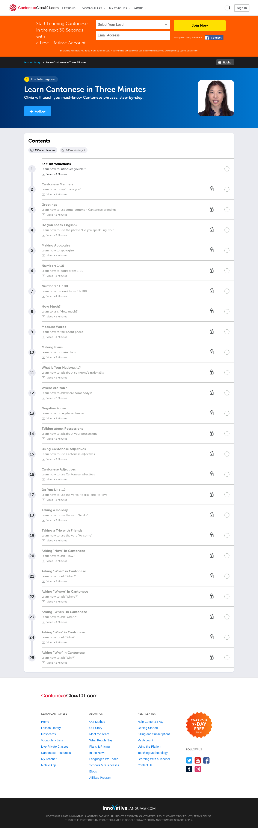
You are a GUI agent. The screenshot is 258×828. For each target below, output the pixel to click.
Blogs (93, 771)
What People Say (100, 740)
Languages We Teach (103, 759)
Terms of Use (103, 51)
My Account (145, 740)
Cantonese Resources (56, 752)
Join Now (200, 25)
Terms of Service (172, 820)
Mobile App (48, 765)
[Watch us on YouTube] (198, 760)
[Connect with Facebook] (214, 38)
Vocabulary (92, 8)
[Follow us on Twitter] (189, 760)
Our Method (97, 721)
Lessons (68, 8)
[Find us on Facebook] (206, 760)
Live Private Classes (54, 746)
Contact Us (144, 765)
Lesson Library (32, 62)
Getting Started (147, 728)
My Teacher (118, 8)
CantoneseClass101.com (155, 816)
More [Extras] (138, 8)
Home (45, 721)
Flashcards (48, 734)
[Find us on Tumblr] (189, 769)
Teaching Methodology (152, 752)
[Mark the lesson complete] (226, 168)
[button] (227, 7)
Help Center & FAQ (150, 721)
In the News (97, 752)
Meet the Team (99, 734)
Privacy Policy (117, 51)
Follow (40, 111)
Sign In (242, 8)
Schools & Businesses (104, 765)
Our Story (95, 728)
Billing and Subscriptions (153, 734)
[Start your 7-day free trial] (199, 725)
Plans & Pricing (99, 746)
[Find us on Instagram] (198, 769)
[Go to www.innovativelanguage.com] (129, 807)
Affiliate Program (100, 777)
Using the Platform (149, 746)
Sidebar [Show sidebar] (227, 62)
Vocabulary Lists (52, 740)
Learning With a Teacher (153, 759)
